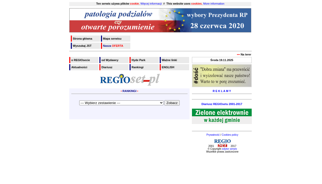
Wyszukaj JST (82, 45)
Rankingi (137, 67)
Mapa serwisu (112, 38)
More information (213, 3)
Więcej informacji (151, 3)
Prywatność (213, 134)
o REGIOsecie (80, 60)
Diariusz (106, 67)
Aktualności (79, 67)
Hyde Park (138, 60)
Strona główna (82, 38)
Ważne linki (169, 60)
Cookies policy (230, 134)
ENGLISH (168, 67)
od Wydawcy (109, 60)
